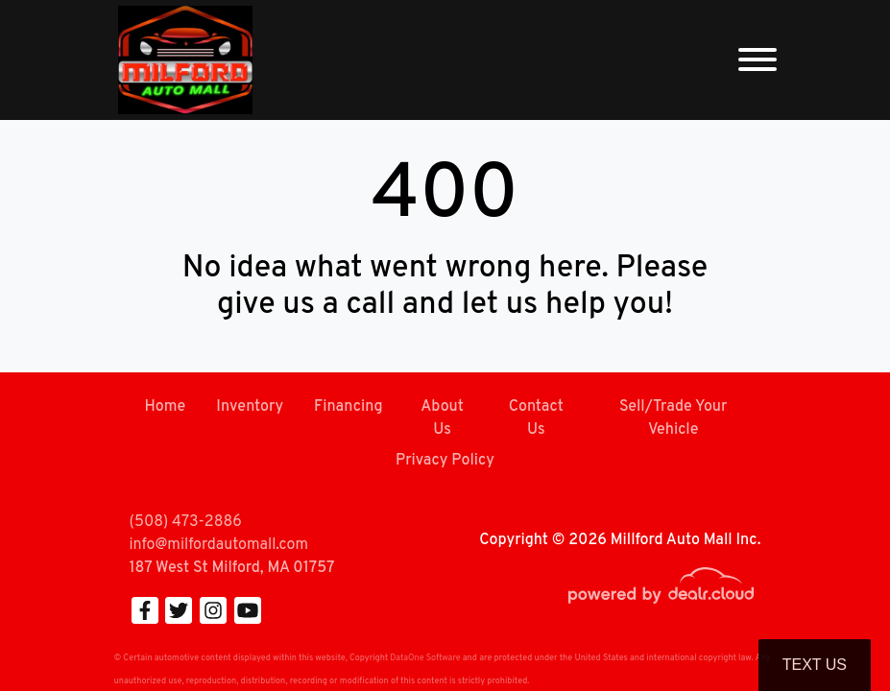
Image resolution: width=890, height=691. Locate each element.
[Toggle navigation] (757, 60)
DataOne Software (425, 658)
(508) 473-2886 (186, 522)
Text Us (814, 664)
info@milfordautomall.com (219, 545)
